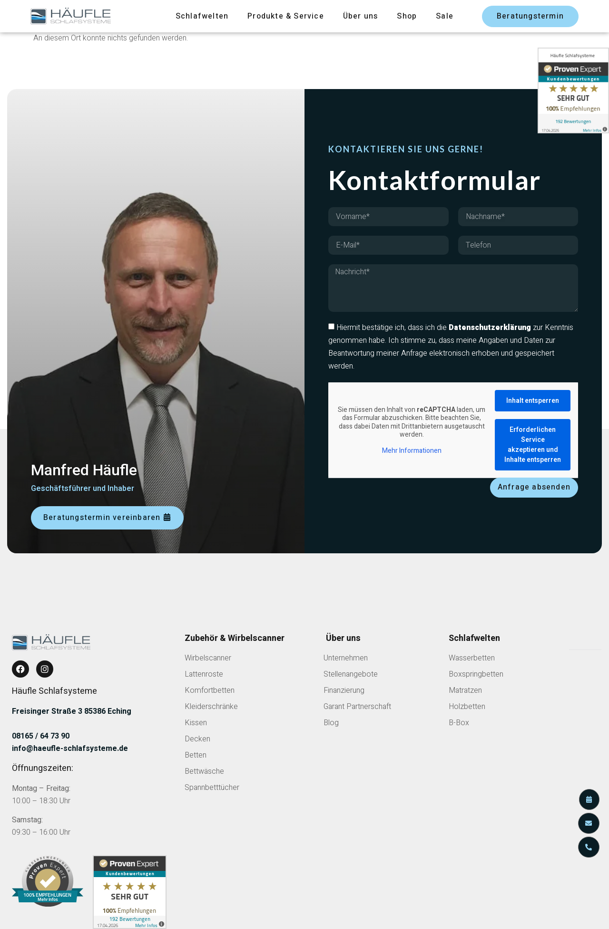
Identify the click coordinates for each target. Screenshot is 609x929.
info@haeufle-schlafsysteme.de (70, 748)
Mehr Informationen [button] (412, 451)
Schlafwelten (202, 16)
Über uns (360, 16)
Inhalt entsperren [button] (532, 401)
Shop (407, 16)
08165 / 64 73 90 (40, 736)
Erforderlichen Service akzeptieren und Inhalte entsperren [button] (532, 445)
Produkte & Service (285, 16)
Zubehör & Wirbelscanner (235, 638)
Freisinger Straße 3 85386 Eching (71, 711)
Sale (444, 16)
